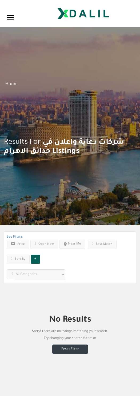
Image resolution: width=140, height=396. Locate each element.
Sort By (18, 259)
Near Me (72, 244)
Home (11, 84)
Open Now (44, 244)
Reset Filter (70, 349)
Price (18, 244)
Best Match (102, 244)
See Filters (15, 237)
